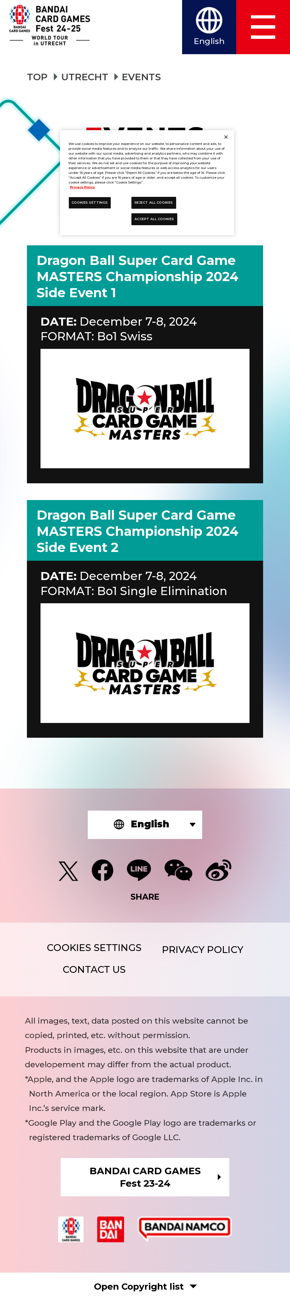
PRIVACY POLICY (202, 949)
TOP (37, 77)
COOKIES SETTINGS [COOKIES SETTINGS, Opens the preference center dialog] (90, 202)
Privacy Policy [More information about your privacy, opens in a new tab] (82, 187)
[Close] (226, 137)
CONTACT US (94, 969)
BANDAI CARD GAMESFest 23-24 (145, 1177)
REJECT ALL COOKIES (154, 202)
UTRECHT (84, 77)
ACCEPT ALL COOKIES (154, 219)
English (209, 41)
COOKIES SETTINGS (94, 948)
